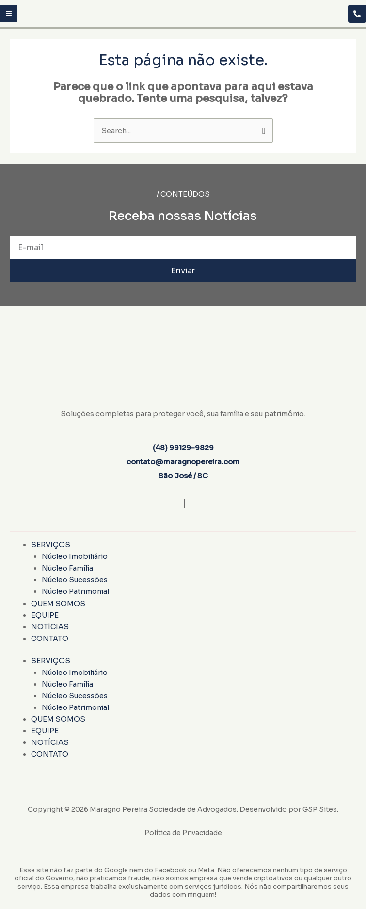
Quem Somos (58, 603)
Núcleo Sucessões (75, 579)
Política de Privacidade (183, 832)
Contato (49, 638)
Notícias (50, 627)
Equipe (45, 615)
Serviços (50, 544)
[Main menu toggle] (8, 13)
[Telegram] (357, 14)
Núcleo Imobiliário (75, 556)
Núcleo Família (67, 568)
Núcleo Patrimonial (75, 591)
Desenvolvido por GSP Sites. (288, 809)
